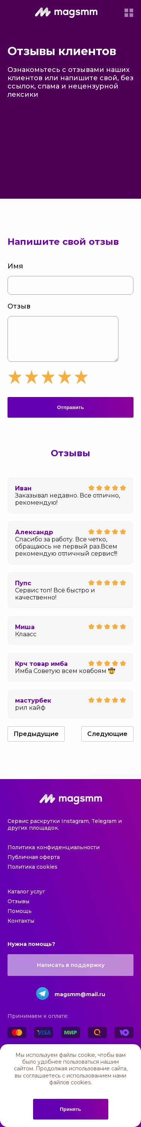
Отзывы (18, 908)
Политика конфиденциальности (54, 854)
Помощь (20, 918)
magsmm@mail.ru (80, 1001)
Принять (70, 1109)
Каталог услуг (26, 899)
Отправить (70, 415)
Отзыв (19, 306)
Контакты (21, 928)
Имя (15, 266)
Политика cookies (33, 874)
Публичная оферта (34, 864)
